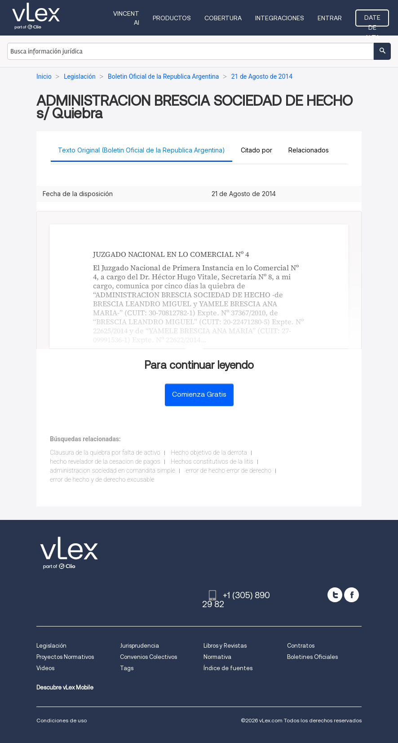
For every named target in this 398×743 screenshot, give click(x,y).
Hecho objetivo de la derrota (209, 452)
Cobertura (223, 18)
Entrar (330, 18)
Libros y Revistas (225, 645)
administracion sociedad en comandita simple (112, 470)
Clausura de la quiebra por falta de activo (105, 452)
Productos (172, 18)
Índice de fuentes (227, 668)
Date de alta (372, 20)
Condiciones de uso (61, 720)
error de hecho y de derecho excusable (102, 479)
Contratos (300, 645)
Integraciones (279, 18)
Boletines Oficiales (312, 656)
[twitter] (334, 594)
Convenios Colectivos (148, 656)
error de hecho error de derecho (228, 470)
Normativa (217, 656)
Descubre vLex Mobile (64, 687)
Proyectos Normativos (65, 656)
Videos (45, 668)
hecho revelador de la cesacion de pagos (105, 461)
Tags (126, 668)
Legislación (51, 645)
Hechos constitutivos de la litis (212, 461)
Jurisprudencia (139, 645)
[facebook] (351, 594)
